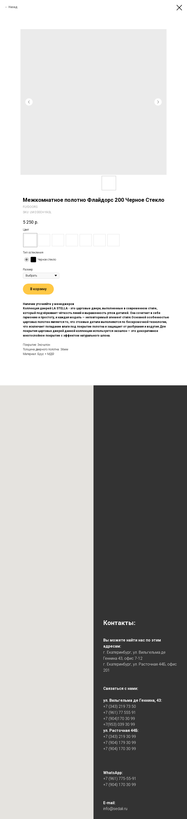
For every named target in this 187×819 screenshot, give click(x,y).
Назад (13, 7)
